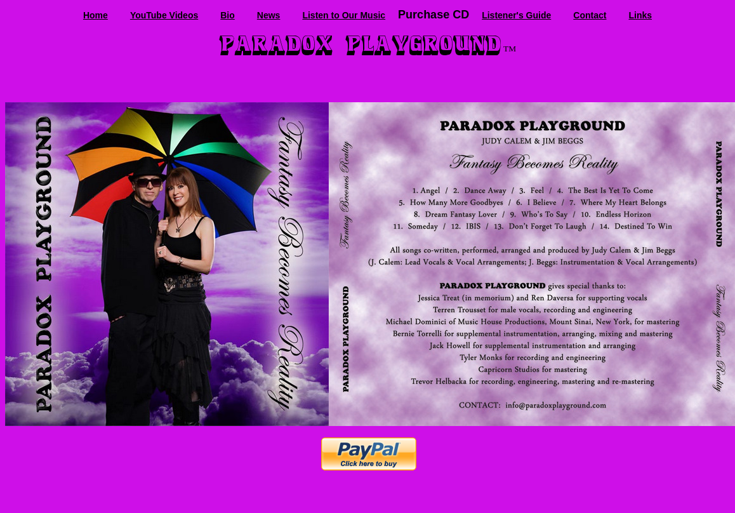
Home (95, 15)
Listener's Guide (516, 15)
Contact (589, 15)
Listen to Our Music (343, 15)
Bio (227, 15)
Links (640, 15)
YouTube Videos (164, 15)
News (269, 15)
